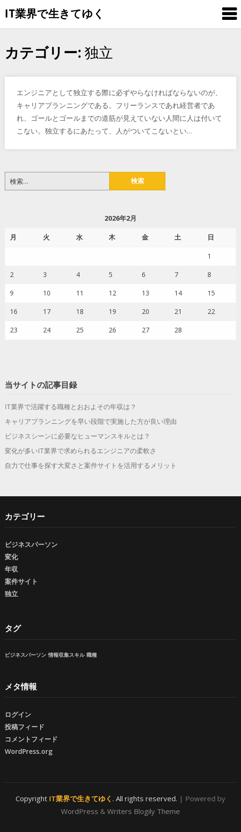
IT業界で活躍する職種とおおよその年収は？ (71, 406)
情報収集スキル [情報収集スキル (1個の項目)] (66, 655)
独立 (11, 593)
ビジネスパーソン (31, 544)
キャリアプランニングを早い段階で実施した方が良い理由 (91, 421)
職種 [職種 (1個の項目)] (91, 655)
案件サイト (21, 581)
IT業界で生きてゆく (54, 13)
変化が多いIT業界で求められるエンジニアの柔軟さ (80, 450)
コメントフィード (31, 738)
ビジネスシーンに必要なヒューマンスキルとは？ (77, 435)
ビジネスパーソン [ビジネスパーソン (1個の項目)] (25, 655)
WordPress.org (28, 751)
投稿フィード (24, 726)
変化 (11, 556)
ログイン (18, 714)
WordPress (79, 811)
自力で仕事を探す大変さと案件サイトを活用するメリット (91, 465)
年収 (11, 568)
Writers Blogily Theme (143, 811)
